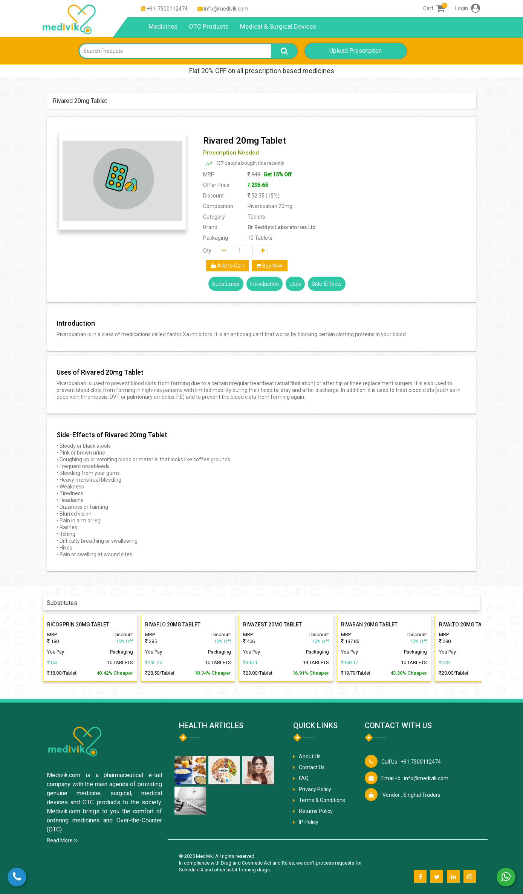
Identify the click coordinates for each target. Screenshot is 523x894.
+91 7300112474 (411, 762)
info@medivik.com (226, 9)
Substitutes (226, 284)
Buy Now (269, 266)
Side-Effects (327, 284)
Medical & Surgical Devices (278, 26)
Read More (62, 840)
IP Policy (308, 822)
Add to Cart (227, 266)
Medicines (162, 26)
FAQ (304, 778)
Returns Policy (316, 811)
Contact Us (312, 767)
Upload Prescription (355, 50)
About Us (310, 756)
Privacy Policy (315, 789)
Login (467, 8)
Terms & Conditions (322, 800)
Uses (295, 284)
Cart (434, 8)
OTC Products (209, 26)
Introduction (264, 284)
